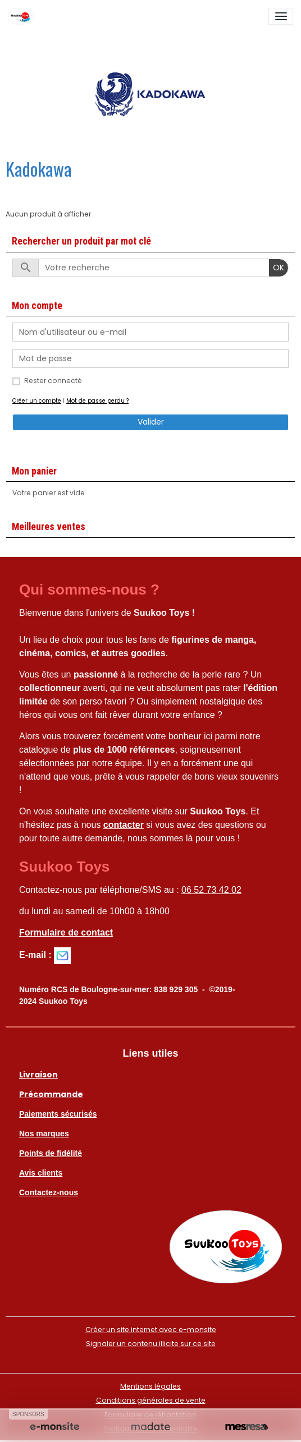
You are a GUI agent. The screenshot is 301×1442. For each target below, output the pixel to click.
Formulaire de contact (66, 932)
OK (278, 267)
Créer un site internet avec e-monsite (150, 1329)
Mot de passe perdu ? (97, 400)
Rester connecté (53, 380)
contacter (123, 825)
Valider (151, 421)
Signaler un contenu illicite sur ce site (151, 1343)
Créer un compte (36, 400)
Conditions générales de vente (151, 1400)
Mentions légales (150, 1386)
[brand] (23, 16)
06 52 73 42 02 (211, 890)
